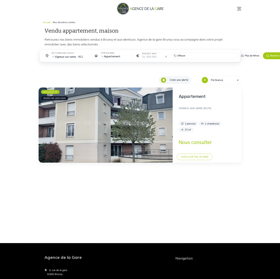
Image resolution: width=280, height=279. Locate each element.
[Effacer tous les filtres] (204, 55)
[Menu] (239, 8)
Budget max (149, 53)
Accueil (46, 22)
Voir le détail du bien (194, 156)
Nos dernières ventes (64, 22)
